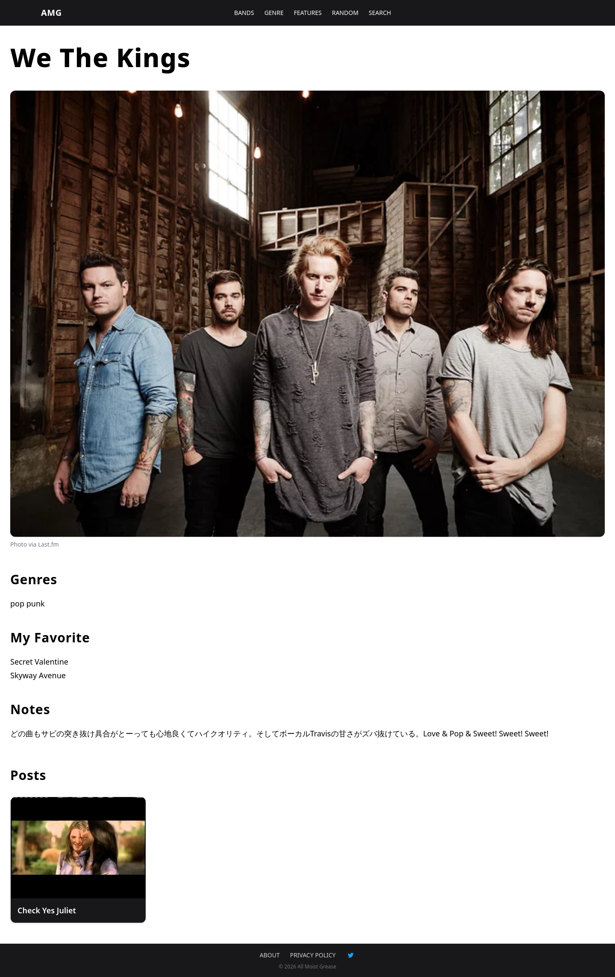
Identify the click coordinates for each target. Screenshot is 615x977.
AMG (51, 12)
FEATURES (308, 13)
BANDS (244, 13)
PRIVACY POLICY (313, 955)
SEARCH (380, 13)
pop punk (27, 603)
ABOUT (270, 955)
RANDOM (345, 13)
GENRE (274, 13)
